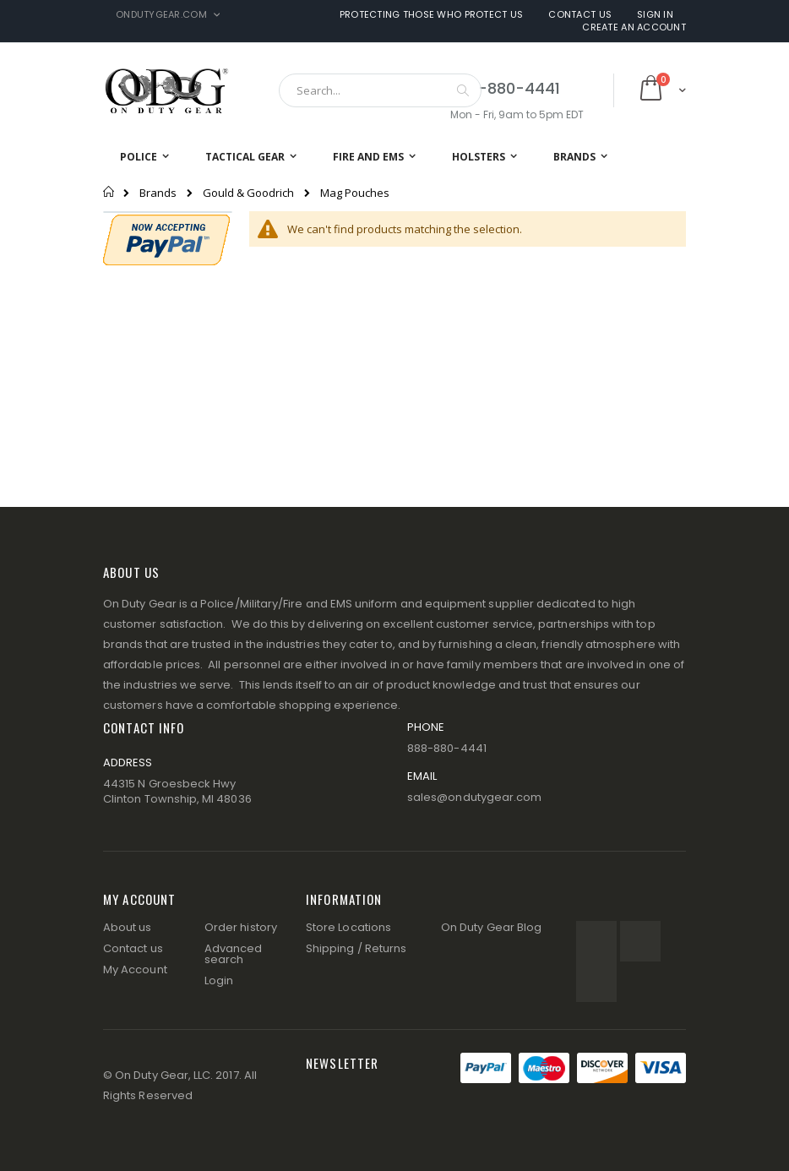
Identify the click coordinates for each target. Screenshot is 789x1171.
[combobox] (380, 90)
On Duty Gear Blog (491, 927)
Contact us (133, 948)
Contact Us (580, 14)
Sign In (655, 14)
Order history (240, 927)
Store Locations (348, 927)
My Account (135, 969)
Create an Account (634, 27)
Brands (158, 193)
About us (127, 927)
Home (109, 191)
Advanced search (233, 953)
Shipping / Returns (356, 948)
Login (218, 980)
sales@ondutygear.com (474, 797)
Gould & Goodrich (248, 193)
